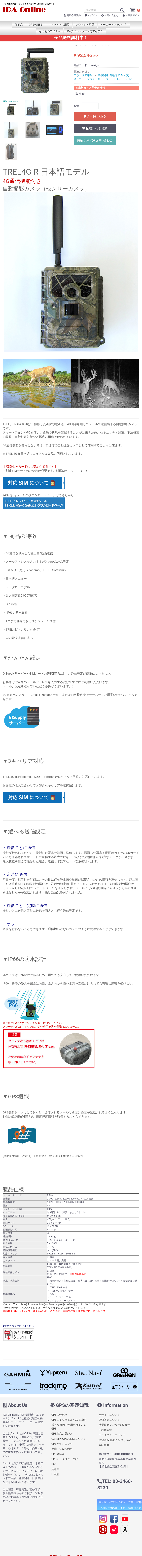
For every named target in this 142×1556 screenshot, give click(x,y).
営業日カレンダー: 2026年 (114, 1425)
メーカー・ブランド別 (113, 24)
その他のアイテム (49, 31)
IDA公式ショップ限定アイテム (84, 31)
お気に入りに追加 (94, 128)
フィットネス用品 (58, 24)
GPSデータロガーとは (64, 1459)
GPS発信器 (58, 1454)
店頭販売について (109, 1419)
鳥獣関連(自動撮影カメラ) (113, 75)
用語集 (55, 1469)
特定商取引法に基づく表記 (115, 1440)
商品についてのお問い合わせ (94, 140)
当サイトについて (109, 1414)
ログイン (91, 15)
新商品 (19, 24)
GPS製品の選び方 (62, 1433)
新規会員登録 (72, 15)
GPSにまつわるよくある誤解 (68, 1419)
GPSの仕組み (59, 1414)
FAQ (53, 1464)
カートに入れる (94, 116)
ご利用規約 (105, 1430)
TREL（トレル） (124, 79)
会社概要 (104, 1445)
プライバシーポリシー (112, 1435)
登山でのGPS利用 (62, 1449)
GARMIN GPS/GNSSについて (68, 1438)
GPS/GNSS (35, 24)
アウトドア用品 (85, 24)
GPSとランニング (62, 1443)
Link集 (55, 1474)
